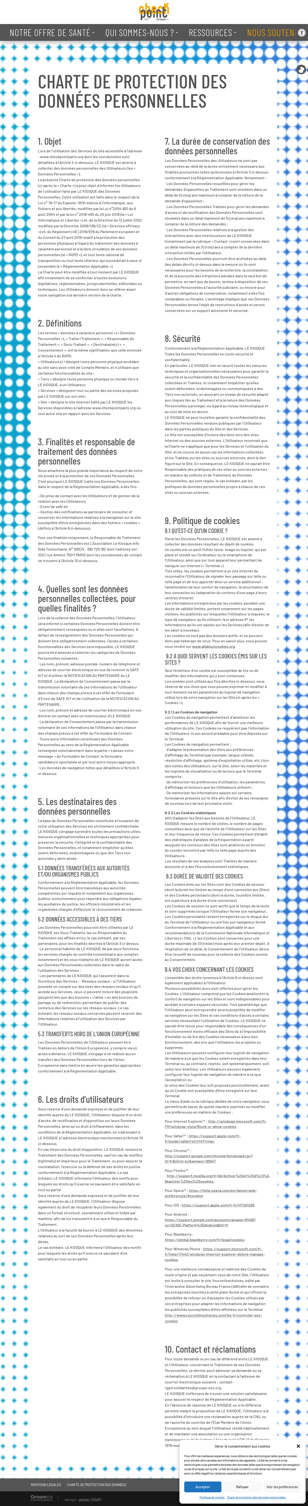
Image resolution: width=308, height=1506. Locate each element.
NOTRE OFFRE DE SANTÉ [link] (50, 32)
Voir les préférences (282, 1487)
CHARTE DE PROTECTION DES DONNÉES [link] (96, 1485)
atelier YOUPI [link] (90, 1499)
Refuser (242, 1487)
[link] (302, 32)
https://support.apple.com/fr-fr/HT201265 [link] (218, 1205)
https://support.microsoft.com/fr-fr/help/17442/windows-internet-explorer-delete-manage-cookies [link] (215, 1254)
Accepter (202, 1487)
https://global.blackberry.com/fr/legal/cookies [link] (205, 1239)
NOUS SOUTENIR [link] (274, 32)
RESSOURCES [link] (210, 32)
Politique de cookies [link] (212, 1497)
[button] (298, 1446)
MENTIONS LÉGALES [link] (46, 1485)
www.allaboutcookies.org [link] (213, 646)
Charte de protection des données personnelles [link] (256, 1497)
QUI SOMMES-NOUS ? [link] (139, 32)
